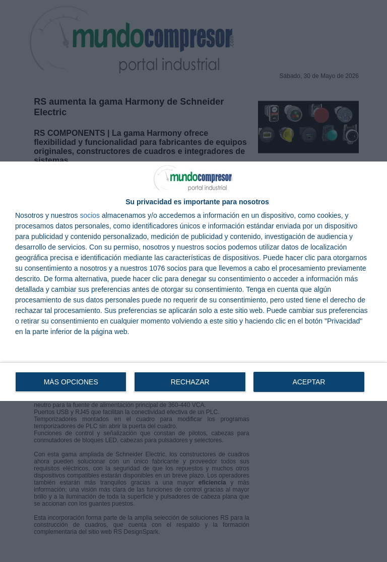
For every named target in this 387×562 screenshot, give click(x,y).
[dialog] (193, 281)
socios (90, 215)
